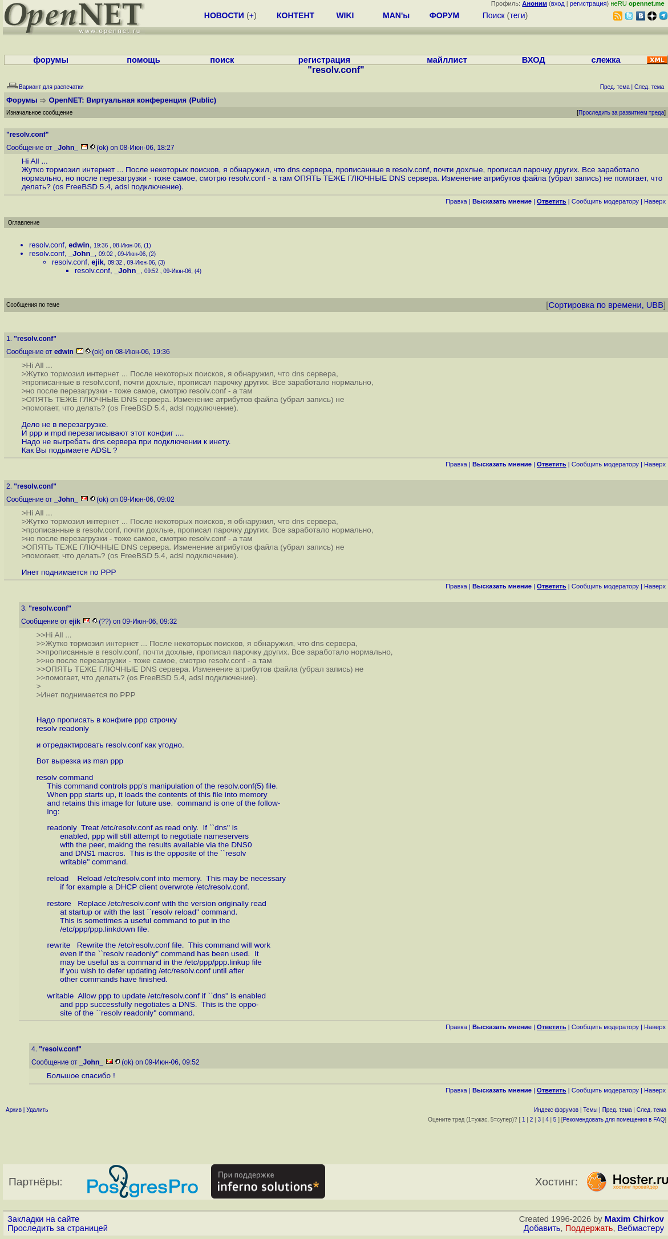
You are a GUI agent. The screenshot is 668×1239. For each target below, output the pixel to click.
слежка (606, 59)
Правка (456, 201)
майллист (447, 59)
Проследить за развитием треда (621, 112)
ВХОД (533, 59)
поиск (222, 59)
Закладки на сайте (43, 1219)
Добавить (542, 1228)
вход (558, 3)
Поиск (494, 15)
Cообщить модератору (605, 201)
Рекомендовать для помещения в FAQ (614, 1119)
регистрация (588, 3)
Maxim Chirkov (634, 1219)
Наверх (655, 201)
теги (517, 15)
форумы (50, 59)
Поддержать (589, 1228)
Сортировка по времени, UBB (605, 305)
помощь (143, 59)
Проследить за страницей (57, 1228)
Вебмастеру (641, 1228)
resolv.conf (46, 245)
